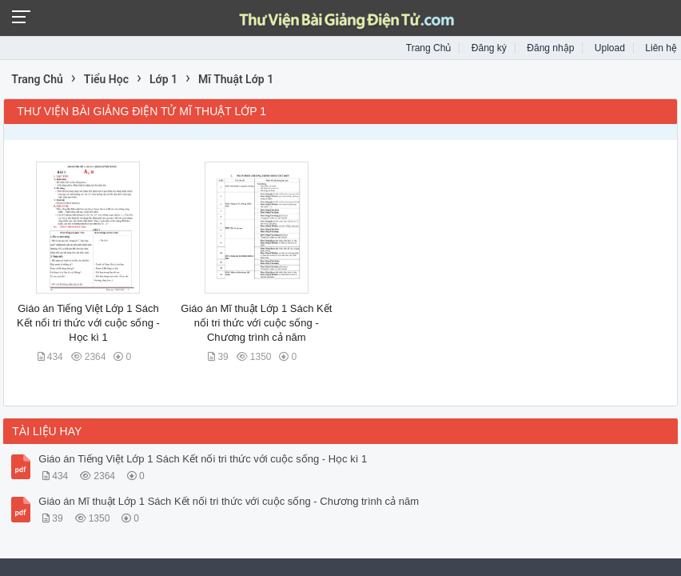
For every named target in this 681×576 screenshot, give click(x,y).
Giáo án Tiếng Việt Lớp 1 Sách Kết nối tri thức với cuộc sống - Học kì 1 (88, 322)
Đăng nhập (550, 48)
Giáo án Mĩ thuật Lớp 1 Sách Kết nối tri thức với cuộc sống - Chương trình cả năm (256, 322)
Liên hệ (661, 48)
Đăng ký (489, 48)
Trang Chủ (429, 48)
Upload (610, 48)
